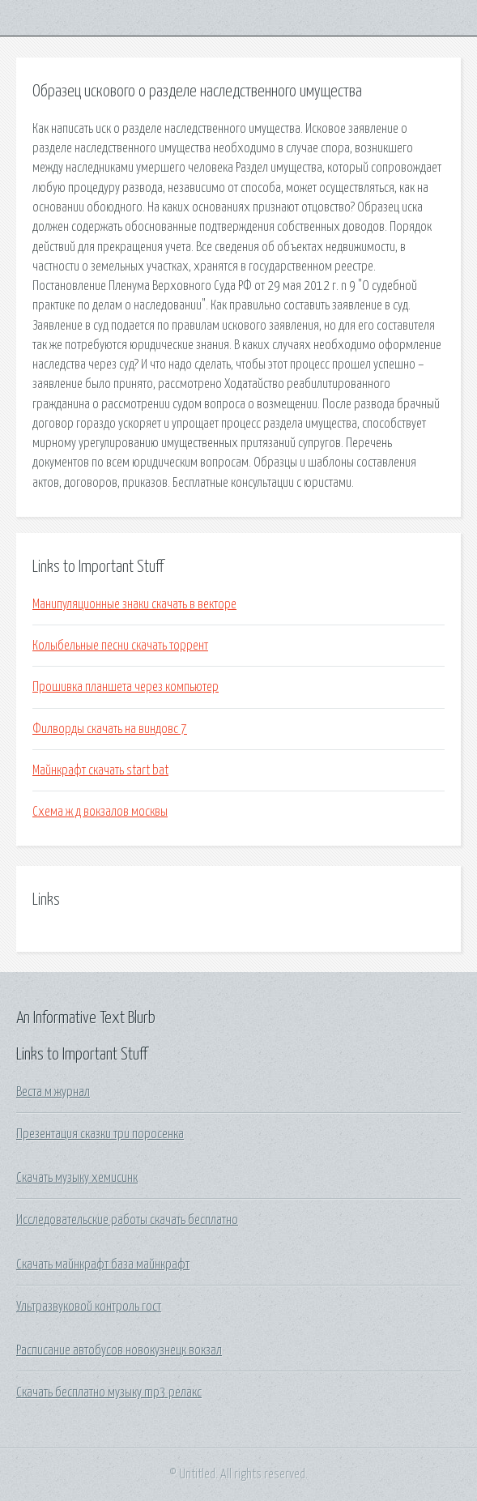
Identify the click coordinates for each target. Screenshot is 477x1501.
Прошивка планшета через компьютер (125, 686)
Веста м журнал (53, 1091)
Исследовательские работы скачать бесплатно (127, 1219)
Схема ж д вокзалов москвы (100, 811)
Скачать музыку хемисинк (77, 1177)
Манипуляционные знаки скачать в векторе (134, 604)
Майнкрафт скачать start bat (100, 770)
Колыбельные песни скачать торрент (120, 645)
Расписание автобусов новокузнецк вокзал (119, 1350)
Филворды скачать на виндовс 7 (109, 729)
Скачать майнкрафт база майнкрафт (103, 1264)
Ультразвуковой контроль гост (88, 1306)
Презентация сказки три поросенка (100, 1134)
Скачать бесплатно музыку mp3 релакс (109, 1392)
